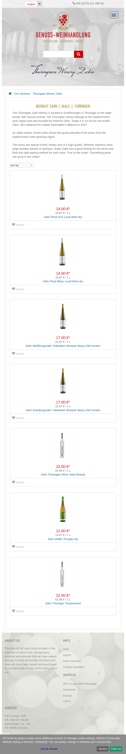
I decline (102, 748)
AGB (66, 649)
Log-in (66, 700)
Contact (67, 695)
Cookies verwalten (73, 666)
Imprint (67, 655)
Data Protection (72, 661)
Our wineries (22, 93)
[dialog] (63, 744)
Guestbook (69, 689)
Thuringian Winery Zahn (47, 93)
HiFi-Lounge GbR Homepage (80, 683)
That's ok (116, 748)
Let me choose (49, 748)
